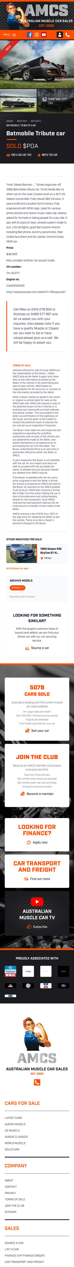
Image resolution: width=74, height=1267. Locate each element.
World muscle (15, 1143)
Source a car (14, 1243)
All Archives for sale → (18, 569)
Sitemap (10, 1212)
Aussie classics (16, 1137)
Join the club (14, 1205)
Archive (22, 121)
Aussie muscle (15, 1124)
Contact (11, 1187)
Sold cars (12, 1149)
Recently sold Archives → (23, 597)
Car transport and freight (24, 1262)
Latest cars (13, 1118)
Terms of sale (15, 1199)
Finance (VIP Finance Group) (25, 1255)
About (9, 1180)
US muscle (12, 1130)
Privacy (10, 1193)
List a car (12, 1249)
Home (9, 121)
